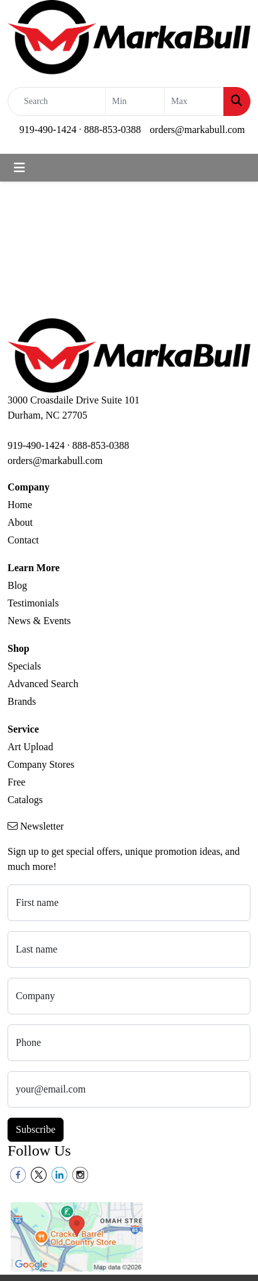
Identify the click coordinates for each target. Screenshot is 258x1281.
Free (16, 782)
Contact (23, 540)
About (20, 522)
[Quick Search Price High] (194, 101)
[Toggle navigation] (19, 168)
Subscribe (35, 1129)
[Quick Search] (57, 101)
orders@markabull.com (197, 129)
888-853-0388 (112, 129)
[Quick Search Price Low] (135, 101)
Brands (22, 701)
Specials (24, 666)
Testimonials (33, 603)
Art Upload (30, 746)
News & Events (39, 620)
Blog (17, 585)
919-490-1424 (48, 129)
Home (20, 504)
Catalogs (25, 799)
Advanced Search (43, 683)
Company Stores (41, 764)
